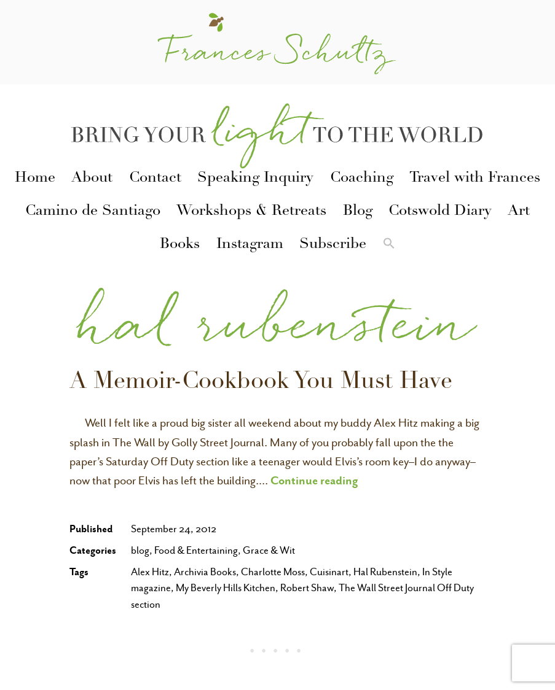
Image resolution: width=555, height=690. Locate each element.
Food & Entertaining (196, 550)
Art (519, 211)
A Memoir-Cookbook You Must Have (260, 383)
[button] (388, 245)
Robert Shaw (307, 588)
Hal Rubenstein (385, 572)
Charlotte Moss (273, 572)
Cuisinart (329, 572)
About (91, 178)
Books (180, 245)
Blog (357, 211)
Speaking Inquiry (255, 178)
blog (140, 550)
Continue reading (314, 480)
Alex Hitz (150, 572)
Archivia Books (205, 572)
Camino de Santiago (92, 211)
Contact (155, 178)
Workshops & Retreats (251, 211)
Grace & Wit (269, 550)
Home (35, 178)
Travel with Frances (474, 178)
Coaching (361, 178)
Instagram (249, 245)
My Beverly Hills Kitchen (225, 588)
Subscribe (332, 245)
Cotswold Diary (440, 211)
